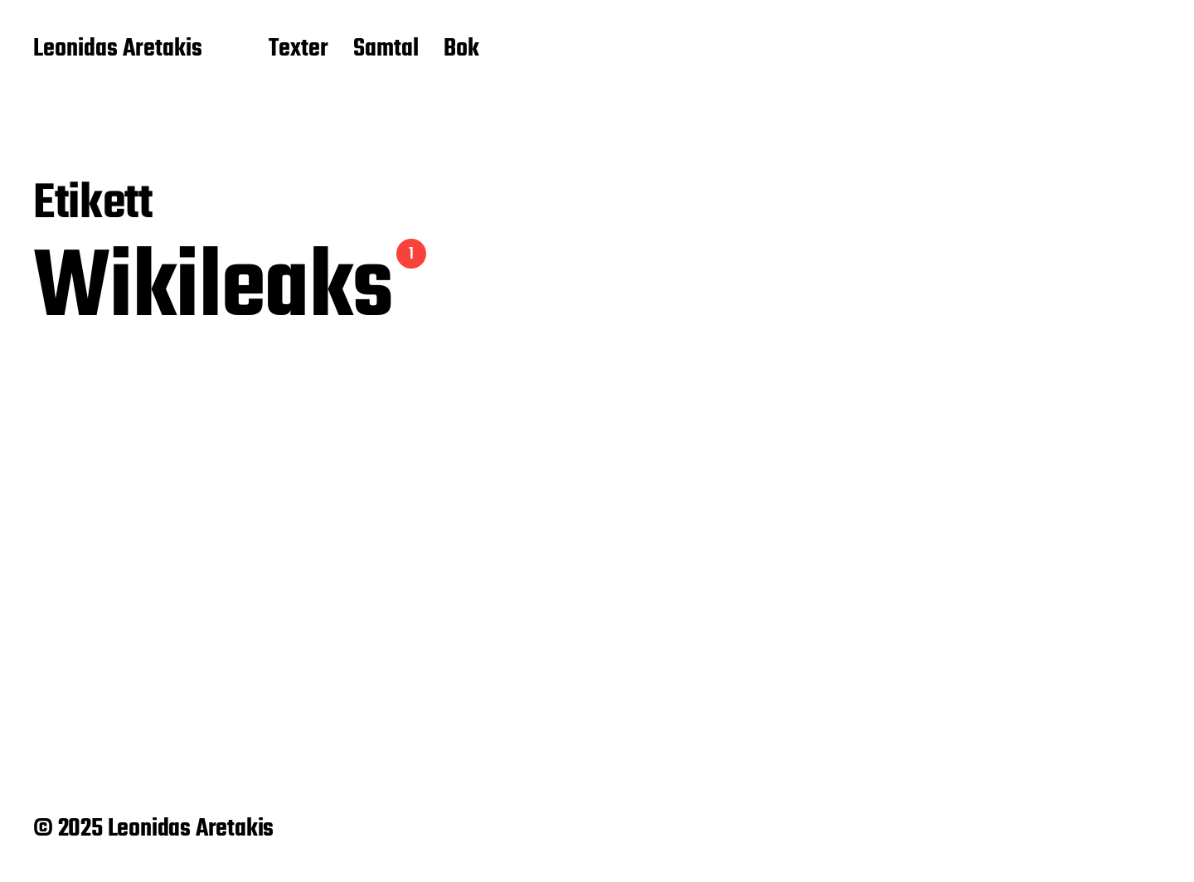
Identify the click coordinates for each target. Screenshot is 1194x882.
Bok (461, 50)
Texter (298, 50)
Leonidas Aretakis (117, 50)
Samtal (386, 50)
